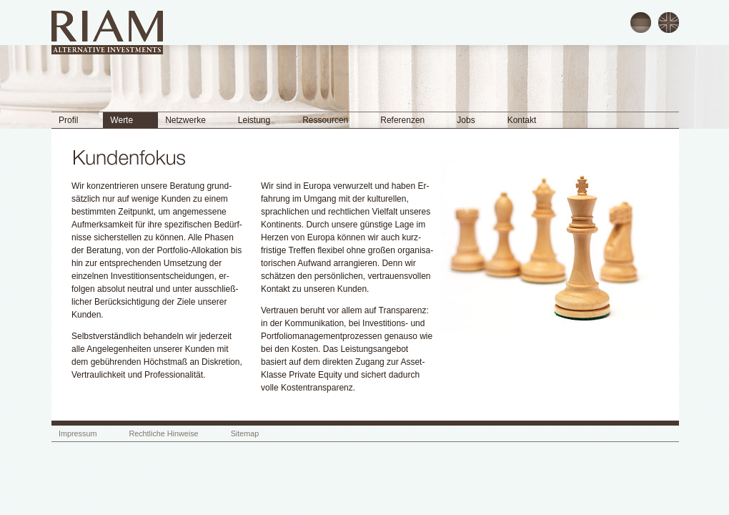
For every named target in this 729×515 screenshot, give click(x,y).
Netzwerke (185, 120)
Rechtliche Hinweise (163, 433)
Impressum (77, 433)
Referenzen (402, 120)
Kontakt (522, 120)
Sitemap (245, 433)
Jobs (466, 120)
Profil (68, 120)
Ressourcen (325, 120)
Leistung (254, 120)
